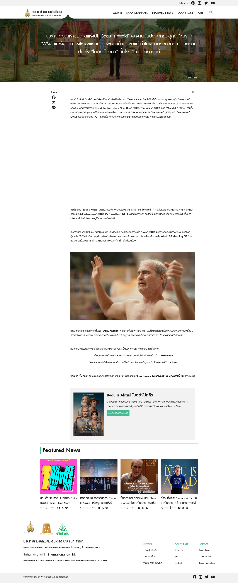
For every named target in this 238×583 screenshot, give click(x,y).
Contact (178, 563)
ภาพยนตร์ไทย (149, 556)
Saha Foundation (207, 563)
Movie (117, 12)
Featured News (161, 12)
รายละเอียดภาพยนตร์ (118, 413)
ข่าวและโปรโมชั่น (150, 550)
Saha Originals (136, 12)
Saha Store (184, 12)
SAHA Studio (205, 556)
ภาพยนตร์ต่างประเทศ (152, 563)
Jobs (199, 12)
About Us (179, 550)
